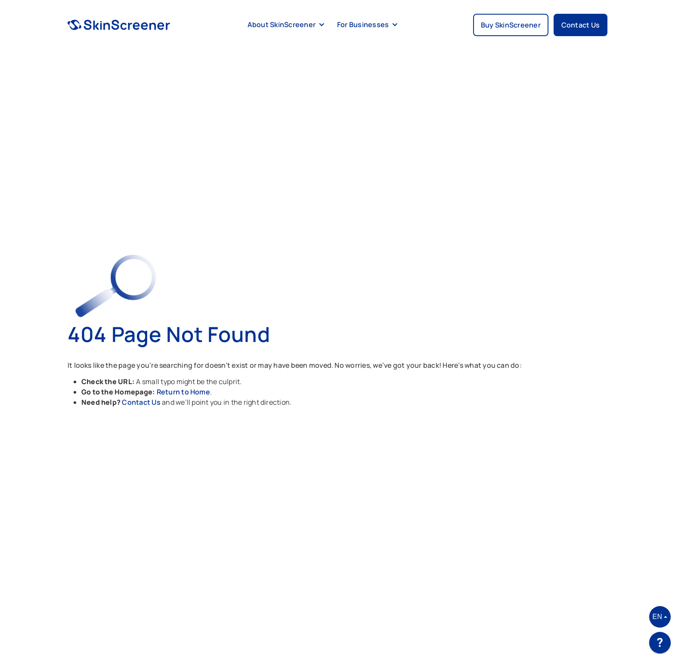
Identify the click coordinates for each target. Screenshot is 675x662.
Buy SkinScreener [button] (511, 25)
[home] (119, 25)
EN (658, 616)
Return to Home (183, 392)
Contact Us (142, 402)
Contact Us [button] (580, 25)
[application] (660, 645)
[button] (285, 25)
